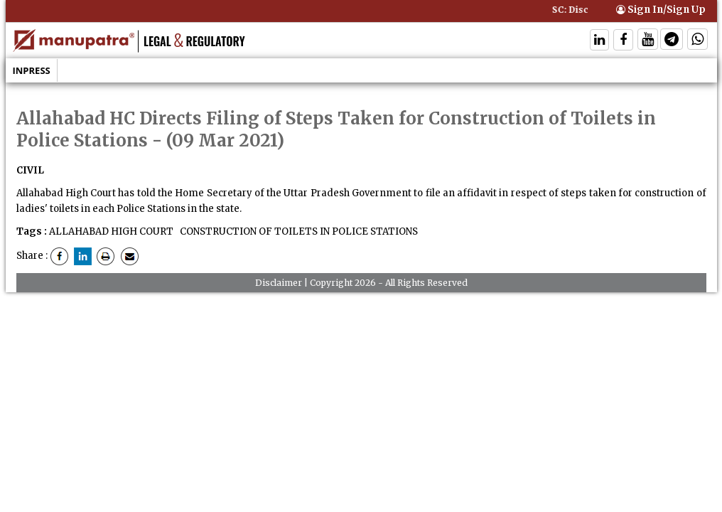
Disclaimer (278, 282)
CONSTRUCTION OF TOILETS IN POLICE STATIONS (298, 231)
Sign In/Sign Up (661, 10)
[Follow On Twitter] (647, 41)
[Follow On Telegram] (671, 41)
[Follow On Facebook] (623, 41)
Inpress (31, 70)
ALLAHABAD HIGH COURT (111, 231)
